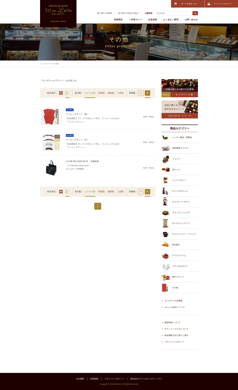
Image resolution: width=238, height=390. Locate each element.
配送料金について (172, 322)
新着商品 (118, 19)
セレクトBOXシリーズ (175, 307)
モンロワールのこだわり (128, 13)
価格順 (111, 93)
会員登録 (152, 19)
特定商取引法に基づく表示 (176, 335)
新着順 (101, 93)
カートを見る (189, 4)
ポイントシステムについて (176, 329)
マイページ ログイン (223, 4)
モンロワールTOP (104, 13)
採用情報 (94, 379)
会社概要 (80, 379)
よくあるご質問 (171, 19)
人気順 (120, 93)
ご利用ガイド (135, 19)
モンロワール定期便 (173, 301)
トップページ (45, 64)
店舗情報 (148, 13)
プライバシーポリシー (174, 342)
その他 (56, 64)
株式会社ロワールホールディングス (146, 379)
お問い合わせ (191, 19)
